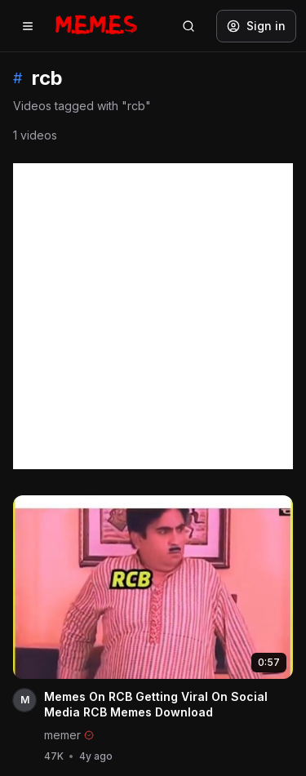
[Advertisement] (153, 316)
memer (62, 735)
